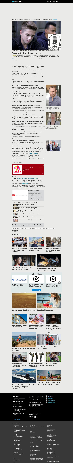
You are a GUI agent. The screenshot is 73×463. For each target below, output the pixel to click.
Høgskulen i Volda (16, 445)
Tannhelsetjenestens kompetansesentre (53, 444)
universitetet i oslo (33, 228)
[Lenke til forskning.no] (27, 1)
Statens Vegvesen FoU (50, 439)
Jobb (57, 1)
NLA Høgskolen (32, 425)
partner (14, 228)
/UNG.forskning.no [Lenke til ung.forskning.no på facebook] (51, 400)
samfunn (40, 228)
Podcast (53, 1)
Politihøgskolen (49, 425)
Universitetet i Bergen (50, 449)
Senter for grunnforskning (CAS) (52, 434)
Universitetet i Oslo (50, 452)
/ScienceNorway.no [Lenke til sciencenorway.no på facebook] (51, 402)
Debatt (47, 1)
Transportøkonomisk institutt (51, 445)
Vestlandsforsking (50, 457)
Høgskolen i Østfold (17, 444)
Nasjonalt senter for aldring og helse (35, 436)
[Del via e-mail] (17, 231)
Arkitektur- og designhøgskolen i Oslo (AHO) (20, 426)
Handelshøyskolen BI (17, 440)
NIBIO (14, 458)
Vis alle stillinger (36, 290)
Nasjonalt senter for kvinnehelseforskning (36, 438)
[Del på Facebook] (12, 231)
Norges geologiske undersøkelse (35, 450)
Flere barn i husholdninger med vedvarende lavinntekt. (27, 178)
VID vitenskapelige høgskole (51, 460)
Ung (50, 1)
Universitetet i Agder (50, 448)
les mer (55, 19)
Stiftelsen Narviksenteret (51, 440)
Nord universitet (32, 443)
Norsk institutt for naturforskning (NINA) (36, 458)
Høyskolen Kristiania (17, 448)
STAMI (48, 437)
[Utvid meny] (60, 1)
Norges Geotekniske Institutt (34, 446)
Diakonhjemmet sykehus (17, 429)
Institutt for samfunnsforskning (18, 449)
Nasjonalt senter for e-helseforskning (36, 437)
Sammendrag (25, 183)
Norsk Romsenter (33, 455)
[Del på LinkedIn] (16, 231)
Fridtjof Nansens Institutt (17, 439)
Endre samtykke (17, 419)
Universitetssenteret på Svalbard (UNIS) (53, 456)
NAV (14, 457)
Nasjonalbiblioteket (33, 432)
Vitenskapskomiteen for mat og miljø (53, 461)
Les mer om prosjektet (33, 153)
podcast (26, 228)
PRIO (48, 426)
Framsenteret (16, 437)
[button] (59, 282)
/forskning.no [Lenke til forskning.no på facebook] (50, 398)
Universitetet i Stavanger (51, 453)
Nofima (31, 442)
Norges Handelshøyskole (34, 447)
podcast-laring (51, 228)
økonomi (45, 228)
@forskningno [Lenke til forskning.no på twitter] (50, 396)
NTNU (31, 431)
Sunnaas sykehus (49, 441)
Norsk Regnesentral (33, 454)
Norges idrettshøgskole (34, 451)
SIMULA (48, 431)
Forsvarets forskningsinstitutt (18, 436)
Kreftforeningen (16, 452)
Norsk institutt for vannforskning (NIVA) (36, 459)
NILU (14, 462)
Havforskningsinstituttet (17, 441)
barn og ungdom (20, 228)
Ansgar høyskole (16, 425)
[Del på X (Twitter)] (14, 231)
